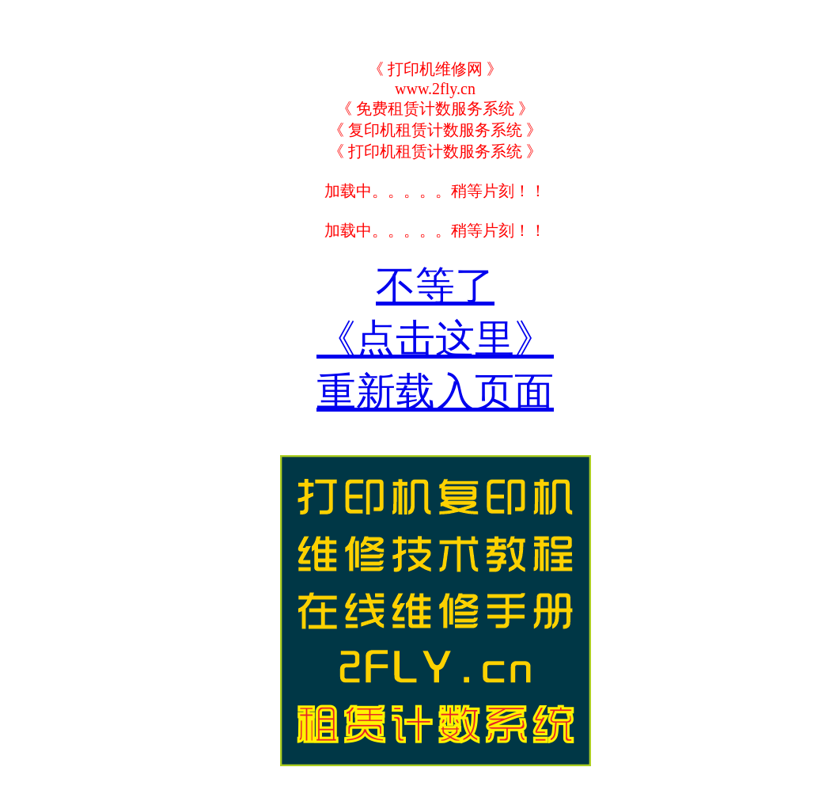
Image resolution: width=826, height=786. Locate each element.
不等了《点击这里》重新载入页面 (435, 339)
